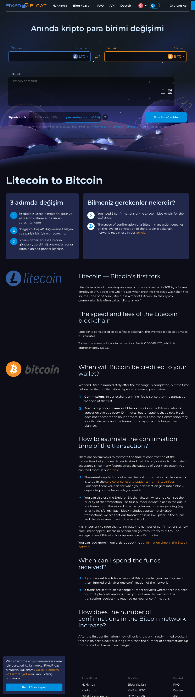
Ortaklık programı (95, 677)
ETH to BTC (136, 689)
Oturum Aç (178, 5)
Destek (125, 5)
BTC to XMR (136, 677)
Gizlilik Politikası (126, 107)
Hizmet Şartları (103, 107)
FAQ (100, 5)
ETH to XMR (136, 683)
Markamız (89, 672)
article (140, 214)
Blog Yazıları (82, 5)
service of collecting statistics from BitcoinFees (140, 463)
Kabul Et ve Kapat (34, 687)
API (112, 5)
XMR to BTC (136, 672)
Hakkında (59, 5)
